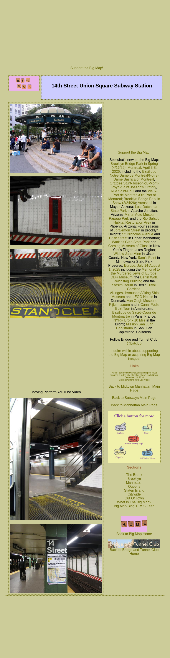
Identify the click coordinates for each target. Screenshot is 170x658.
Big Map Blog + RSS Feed (134, 506)
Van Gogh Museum (142, 301)
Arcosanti (145, 203)
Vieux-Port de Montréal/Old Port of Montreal (133, 195)
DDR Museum (121, 277)
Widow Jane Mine (127, 254)
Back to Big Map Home (134, 532)
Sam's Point (147, 258)
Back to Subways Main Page (134, 398)
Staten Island (134, 490)
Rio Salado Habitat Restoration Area (136, 220)
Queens (134, 486)
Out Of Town (134, 498)
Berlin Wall (148, 277)
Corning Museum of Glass (128, 246)
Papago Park (119, 218)
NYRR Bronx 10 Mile (129, 320)
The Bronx (134, 475)
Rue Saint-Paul (122, 191)
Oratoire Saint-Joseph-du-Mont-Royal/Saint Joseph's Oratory (134, 185)
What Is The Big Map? (134, 502)
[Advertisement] (134, 125)
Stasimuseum (122, 285)
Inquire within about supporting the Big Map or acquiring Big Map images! (134, 354)
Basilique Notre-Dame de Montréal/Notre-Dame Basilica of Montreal (134, 175)
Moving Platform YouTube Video (134, 380)
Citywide (134, 494)
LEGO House (142, 297)
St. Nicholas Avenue (137, 234)
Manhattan (134, 482)
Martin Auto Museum (141, 214)
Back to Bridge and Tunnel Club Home (134, 550)
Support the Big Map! (86, 68)
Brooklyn (134, 479)
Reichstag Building (128, 281)
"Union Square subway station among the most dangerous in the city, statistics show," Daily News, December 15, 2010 (134, 375)
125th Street (118, 238)
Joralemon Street (127, 230)
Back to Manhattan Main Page (134, 405)
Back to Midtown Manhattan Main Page (134, 388)
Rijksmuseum (119, 304)
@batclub (134, 343)
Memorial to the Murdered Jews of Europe (135, 271)
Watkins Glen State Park (131, 242)
